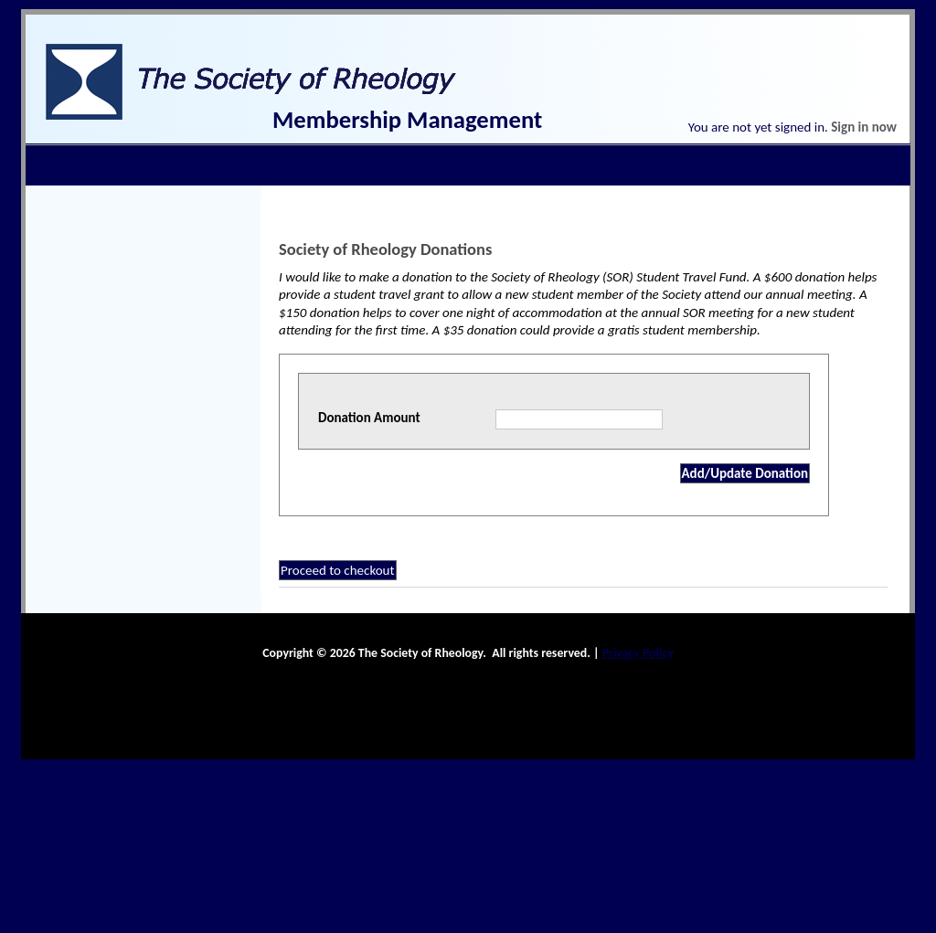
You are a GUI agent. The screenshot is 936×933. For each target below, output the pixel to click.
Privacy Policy (638, 653)
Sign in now (864, 127)
